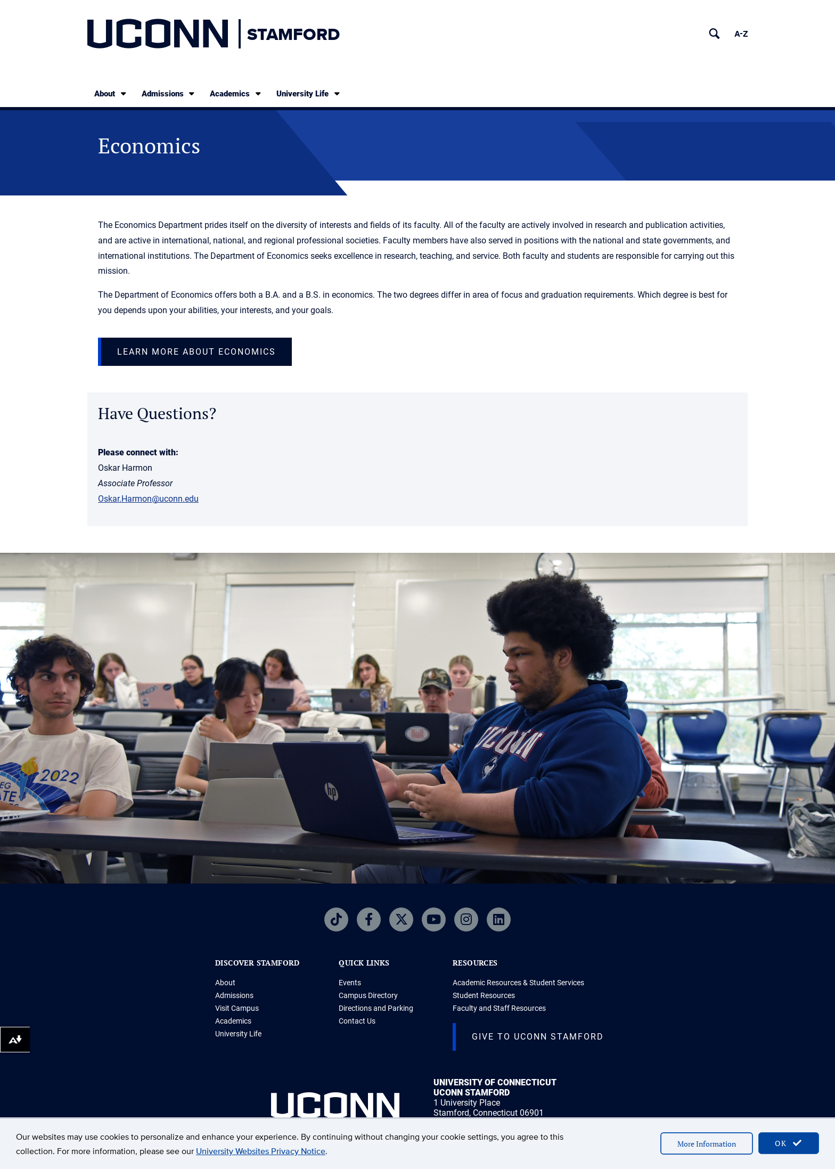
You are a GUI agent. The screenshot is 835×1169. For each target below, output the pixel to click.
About (111, 93)
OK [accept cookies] (789, 1143)
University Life (308, 93)
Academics (236, 93)
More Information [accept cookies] (706, 1144)
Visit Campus (237, 1008)
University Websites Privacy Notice (260, 1151)
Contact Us (357, 1021)
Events (350, 982)
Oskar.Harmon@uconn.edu (148, 499)
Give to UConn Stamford (538, 1037)
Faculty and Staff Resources (499, 1008)
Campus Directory (368, 995)
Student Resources (484, 995)
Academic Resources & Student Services (518, 982)
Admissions (169, 93)
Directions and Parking (376, 1008)
